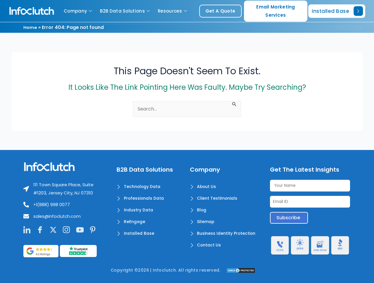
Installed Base (337, 11)
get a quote (220, 11)
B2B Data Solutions (125, 11)
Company (79, 11)
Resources (173, 11)
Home (30, 27)
